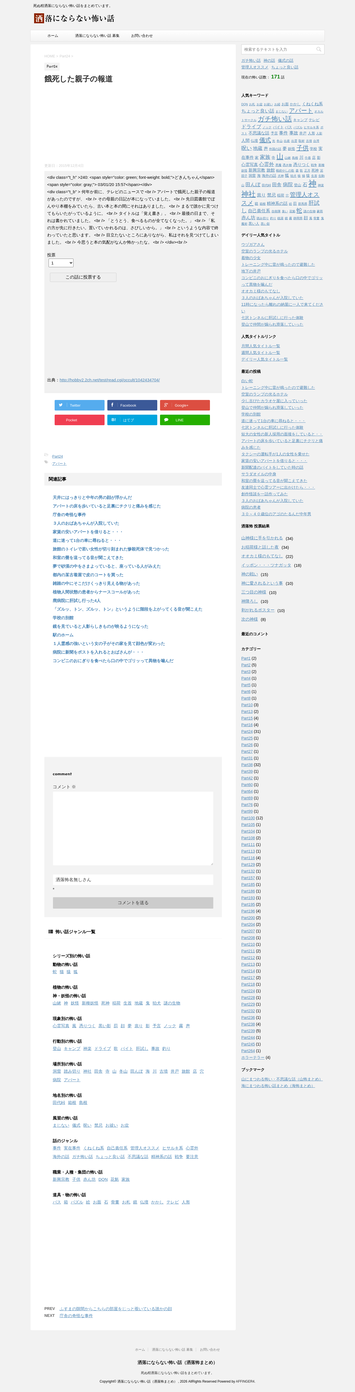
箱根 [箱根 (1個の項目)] (263, 203)
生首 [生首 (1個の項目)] (314, 175)
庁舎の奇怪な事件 (69, 514)
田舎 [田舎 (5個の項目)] (277, 184)
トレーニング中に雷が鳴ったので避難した (278, 264)
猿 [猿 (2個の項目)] (308, 176)
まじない (61, 1125)
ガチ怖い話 (82, 1156)
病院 (57, 1079)
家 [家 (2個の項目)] (256, 157)
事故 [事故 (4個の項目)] (293, 132)
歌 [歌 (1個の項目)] (301, 170)
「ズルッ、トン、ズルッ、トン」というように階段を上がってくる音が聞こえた (127, 609)
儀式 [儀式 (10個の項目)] (265, 140)
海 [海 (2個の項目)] (259, 176)
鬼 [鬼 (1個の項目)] (322, 218)
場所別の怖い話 (67, 1064)
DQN (103, 1179)
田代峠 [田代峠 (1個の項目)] (266, 185)
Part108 (248, 838)
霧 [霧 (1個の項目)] (290, 218)
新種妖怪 (90, 1003)
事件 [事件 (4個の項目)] (283, 132)
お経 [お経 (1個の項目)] (277, 104)
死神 (105, 1003)
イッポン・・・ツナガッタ (266, 565)
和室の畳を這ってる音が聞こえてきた (88, 557)
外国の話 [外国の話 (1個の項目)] (275, 149)
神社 (87, 1071)
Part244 (248, 1037)
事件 (57, 1148)
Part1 (245, 658)
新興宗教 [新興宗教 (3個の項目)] (256, 170)
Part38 (247, 765)
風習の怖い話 (65, 1118)
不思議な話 (138, 1156)
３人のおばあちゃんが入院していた (86, 523)
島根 (83, 1102)
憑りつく (87, 1025)
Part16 (247, 725)
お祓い (111, 1125)
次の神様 (249, 619)
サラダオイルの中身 (258, 474)
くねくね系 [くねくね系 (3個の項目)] (312, 104)
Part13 (247, 711)
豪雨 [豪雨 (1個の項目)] (320, 211)
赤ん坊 (89, 1179)
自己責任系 (117, 1148)
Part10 (247, 705)
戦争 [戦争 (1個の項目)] (314, 165)
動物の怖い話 (65, 964)
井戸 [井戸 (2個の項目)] (302, 133)
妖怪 (75, 1003)
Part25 (247, 738)
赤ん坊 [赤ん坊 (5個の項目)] (248, 217)
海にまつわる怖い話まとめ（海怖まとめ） (278, 1085)
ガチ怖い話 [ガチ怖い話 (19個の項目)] (275, 119)
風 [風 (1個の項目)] (310, 218)
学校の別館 (63, 617)
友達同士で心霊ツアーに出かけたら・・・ (278, 487)
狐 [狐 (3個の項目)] (287, 175)
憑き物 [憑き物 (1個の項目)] (287, 165)
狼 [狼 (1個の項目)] (299, 175)
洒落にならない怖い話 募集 (97, 36)
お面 (97, 1202)
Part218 (248, 984)
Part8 (245, 698)
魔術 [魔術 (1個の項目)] (244, 223)
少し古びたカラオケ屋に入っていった (274, 401)
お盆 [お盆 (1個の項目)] (260, 104)
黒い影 (104, 1025)
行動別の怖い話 (67, 1041)
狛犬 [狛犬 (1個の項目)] (293, 175)
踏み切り (72, 1071)
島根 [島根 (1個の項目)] (295, 157)
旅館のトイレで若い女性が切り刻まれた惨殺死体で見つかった (111, 549)
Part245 (248, 1044)
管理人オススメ (144, 1148)
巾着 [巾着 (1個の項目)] (308, 157)
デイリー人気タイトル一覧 (264, 359)
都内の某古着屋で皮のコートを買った (88, 574)
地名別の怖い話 (67, 1095)
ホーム (52, 36)
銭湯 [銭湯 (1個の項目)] (280, 218)
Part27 (247, 751)
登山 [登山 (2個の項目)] (297, 185)
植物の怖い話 (65, 987)
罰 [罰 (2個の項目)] (295, 204)
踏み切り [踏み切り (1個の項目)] (263, 218)
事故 (155, 1048)
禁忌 (98, 1125)
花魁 (114, 1179)
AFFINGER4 (245, 1381)
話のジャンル (65, 1140)
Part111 (248, 844)
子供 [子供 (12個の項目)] (302, 147)
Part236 (248, 1017)
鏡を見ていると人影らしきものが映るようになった (100, 626)
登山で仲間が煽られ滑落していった (272, 324)
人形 (186, 1202)
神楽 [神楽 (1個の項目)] (321, 185)
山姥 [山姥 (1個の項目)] (288, 157)
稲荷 (116, 1003)
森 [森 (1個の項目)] (297, 170)
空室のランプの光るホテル (264, 251)
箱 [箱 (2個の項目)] (256, 204)
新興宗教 (61, 1179)
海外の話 (61, 1156)
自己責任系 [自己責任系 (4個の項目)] (259, 210)
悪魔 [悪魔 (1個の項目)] (278, 165)
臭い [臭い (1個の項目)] (285, 211)
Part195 (248, 904)
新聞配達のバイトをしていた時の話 (272, 467)
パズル (77, 1202)
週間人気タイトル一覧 (260, 352)
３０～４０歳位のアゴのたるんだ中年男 (276, 514)
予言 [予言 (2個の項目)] (274, 133)
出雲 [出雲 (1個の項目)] (294, 140)
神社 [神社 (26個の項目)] (248, 194)
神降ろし (249, 601)
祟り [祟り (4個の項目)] (261, 194)
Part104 (248, 831)
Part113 (248, 851)
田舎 (98, 1071)
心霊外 (192, 1148)
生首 (127, 1003)
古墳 (163, 1071)
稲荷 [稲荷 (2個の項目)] (280, 195)
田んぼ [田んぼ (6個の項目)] (252, 184)
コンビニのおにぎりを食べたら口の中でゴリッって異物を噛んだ (113, 660)
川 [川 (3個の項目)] (301, 157)
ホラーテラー (253, 1057)
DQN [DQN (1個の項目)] (244, 104)
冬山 (123, 1071)
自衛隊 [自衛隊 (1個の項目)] (276, 211)
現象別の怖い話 (67, 1018)
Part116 (248, 858)
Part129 (248, 864)
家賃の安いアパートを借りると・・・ (88, 531)
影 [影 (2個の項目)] (319, 157)
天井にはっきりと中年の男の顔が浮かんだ (92, 497)
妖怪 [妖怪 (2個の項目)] (291, 149)
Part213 (248, 964)
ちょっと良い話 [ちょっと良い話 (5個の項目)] (257, 111)
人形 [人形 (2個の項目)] (311, 133)
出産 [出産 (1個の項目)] (287, 140)
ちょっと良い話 (110, 1156)
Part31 (247, 758)
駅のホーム (63, 635)
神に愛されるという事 (262, 583)
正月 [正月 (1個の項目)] (307, 170)
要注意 (192, 1156)
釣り (166, 1048)
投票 (51, 255)
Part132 (248, 871)
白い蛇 (247, 381)
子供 (76, 1179)
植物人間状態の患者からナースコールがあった (96, 592)
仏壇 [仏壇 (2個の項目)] (254, 141)
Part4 (245, 678)
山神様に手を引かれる (262, 538)
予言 (157, 1025)
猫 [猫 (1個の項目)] (303, 175)
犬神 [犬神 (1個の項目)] (281, 175)
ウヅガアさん (253, 244)
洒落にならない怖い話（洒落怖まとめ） (177, 1362)
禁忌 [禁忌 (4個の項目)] (271, 194)
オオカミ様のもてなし (260, 291)
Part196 (248, 911)
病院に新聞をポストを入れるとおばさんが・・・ (98, 652)
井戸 (175, 1071)
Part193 (248, 898)
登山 (57, 1048)
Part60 (247, 784)
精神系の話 (161, 1156)
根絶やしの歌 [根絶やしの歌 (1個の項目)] (285, 170)
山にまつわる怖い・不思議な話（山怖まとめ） (282, 1079)
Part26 (247, 745)
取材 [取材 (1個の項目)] (301, 140)
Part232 (248, 1011)
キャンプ (72, 1048)
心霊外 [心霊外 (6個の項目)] (266, 164)
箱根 (72, 1102)
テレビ (172, 1202)
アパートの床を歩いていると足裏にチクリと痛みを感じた (107, 506)
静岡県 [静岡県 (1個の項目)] (298, 218)
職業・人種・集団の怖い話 (78, 1172)
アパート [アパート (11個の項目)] (301, 110)
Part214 (248, 971)
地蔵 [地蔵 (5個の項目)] (257, 148)
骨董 (115, 1202)
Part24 (57, 456)
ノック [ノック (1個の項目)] (267, 127)
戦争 (179, 1156)
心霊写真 (61, 1025)
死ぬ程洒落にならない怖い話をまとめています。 (177, 1373)
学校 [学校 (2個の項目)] (313, 149)
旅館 (186, 1071)
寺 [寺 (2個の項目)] (273, 157)
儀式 (76, 1125)
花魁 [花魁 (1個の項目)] (292, 211)
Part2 (245, 665)
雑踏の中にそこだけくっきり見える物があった (96, 583)
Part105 (248, 824)
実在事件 (72, 1148)
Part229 (248, 1004)
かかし (157, 1202)
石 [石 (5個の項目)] (305, 184)
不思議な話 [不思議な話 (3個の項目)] (258, 133)
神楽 (87, 1048)
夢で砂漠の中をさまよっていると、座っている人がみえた (107, 566)
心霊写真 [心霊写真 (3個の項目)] (249, 164)
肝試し (142, 1048)
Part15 (247, 718)
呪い (87, 1125)
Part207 (248, 931)
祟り (139, 1025)
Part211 (248, 951)
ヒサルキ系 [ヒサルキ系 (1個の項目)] (311, 127)
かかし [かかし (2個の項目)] (295, 104)
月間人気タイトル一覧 (260, 346)
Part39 (247, 771)
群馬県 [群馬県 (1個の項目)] (302, 203)
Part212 (248, 957)
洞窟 (57, 1071)
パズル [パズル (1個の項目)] (298, 127)
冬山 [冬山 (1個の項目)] (280, 140)
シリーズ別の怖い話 (71, 956)
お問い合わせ (142, 36)
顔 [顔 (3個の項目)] (306, 218)
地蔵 (139, 1003)
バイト (127, 1048)
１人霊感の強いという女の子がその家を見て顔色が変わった (109, 643)
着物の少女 (251, 258)
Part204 (248, 924)
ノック (170, 1025)
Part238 (248, 1024)
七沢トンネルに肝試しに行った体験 (272, 317)
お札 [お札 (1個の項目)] (252, 104)
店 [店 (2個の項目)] (314, 157)
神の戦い (249, 574)
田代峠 (59, 1102)
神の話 (269, 60)
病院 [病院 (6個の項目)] (288, 184)
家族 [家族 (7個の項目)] (265, 157)
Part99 (247, 811)
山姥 (57, 1003)
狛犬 (157, 1003)
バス (57, 1202)
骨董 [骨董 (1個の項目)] (316, 218)
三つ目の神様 (253, 592)
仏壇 (144, 1202)
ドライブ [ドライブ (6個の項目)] (251, 126)
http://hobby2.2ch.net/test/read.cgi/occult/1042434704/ (110, 380)
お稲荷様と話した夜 (260, 547)
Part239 (248, 1031)
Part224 (248, 991)
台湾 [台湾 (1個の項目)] (316, 140)
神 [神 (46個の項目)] (312, 183)
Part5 (245, 685)
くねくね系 (93, 1148)
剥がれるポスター (258, 610)
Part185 (248, 884)
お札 (126, 1202)
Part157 (248, 878)
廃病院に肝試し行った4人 (77, 600)
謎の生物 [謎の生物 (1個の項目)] (309, 211)
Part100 (248, 818)
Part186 (248, 891)
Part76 (247, 804)
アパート (59, 464)
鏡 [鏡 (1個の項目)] (286, 218)
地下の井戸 (251, 271)
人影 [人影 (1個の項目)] (319, 133)
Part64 (247, 791)
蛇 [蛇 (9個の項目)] (299, 210)
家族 (125, 1179)
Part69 (247, 798)
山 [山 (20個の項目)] (280, 156)
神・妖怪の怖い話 (69, 995)
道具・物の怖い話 (69, 1194)
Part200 (248, 918)
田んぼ (136, 1071)
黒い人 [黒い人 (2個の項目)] (253, 223)
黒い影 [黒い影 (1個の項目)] (265, 223)
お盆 (125, 1125)
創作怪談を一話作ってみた (264, 494)
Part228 (248, 997)
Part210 (248, 944)
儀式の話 (285, 60)
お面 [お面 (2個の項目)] (285, 104)
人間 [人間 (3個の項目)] (245, 140)
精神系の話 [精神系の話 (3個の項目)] (277, 203)
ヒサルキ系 (172, 1148)
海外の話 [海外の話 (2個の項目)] (269, 176)
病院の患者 (251, 507)
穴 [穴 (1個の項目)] (287, 195)
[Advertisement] (86, 122)
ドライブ (102, 1048)
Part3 (245, 671)
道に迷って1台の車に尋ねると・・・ (87, 540)
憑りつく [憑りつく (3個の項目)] (301, 164)
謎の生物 (172, 1003)
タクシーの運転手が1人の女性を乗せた (275, 454)
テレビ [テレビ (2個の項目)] (314, 120)
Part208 (248, 937)
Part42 (247, 778)
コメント (64, 786)
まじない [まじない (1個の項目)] (281, 111)
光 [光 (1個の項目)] (273, 140)
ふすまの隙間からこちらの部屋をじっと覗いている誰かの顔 (116, 1308)
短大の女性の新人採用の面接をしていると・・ (282, 434)
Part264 (248, 1051)
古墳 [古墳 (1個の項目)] (309, 140)
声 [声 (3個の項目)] (266, 148)
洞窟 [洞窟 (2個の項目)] (252, 176)
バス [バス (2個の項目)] (288, 127)
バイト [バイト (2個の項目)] (278, 127)
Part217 (248, 977)
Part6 (245, 691)
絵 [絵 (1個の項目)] (290, 203)
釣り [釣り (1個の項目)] (273, 218)
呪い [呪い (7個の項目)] (246, 148)
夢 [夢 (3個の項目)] (285, 148)
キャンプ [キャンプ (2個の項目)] (300, 120)
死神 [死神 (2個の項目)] (315, 170)
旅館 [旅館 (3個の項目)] (271, 170)
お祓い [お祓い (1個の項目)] (268, 104)
